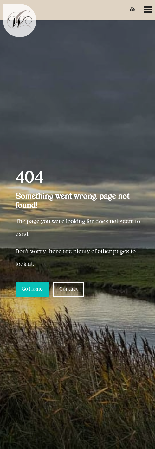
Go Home (32, 289)
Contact (68, 289)
